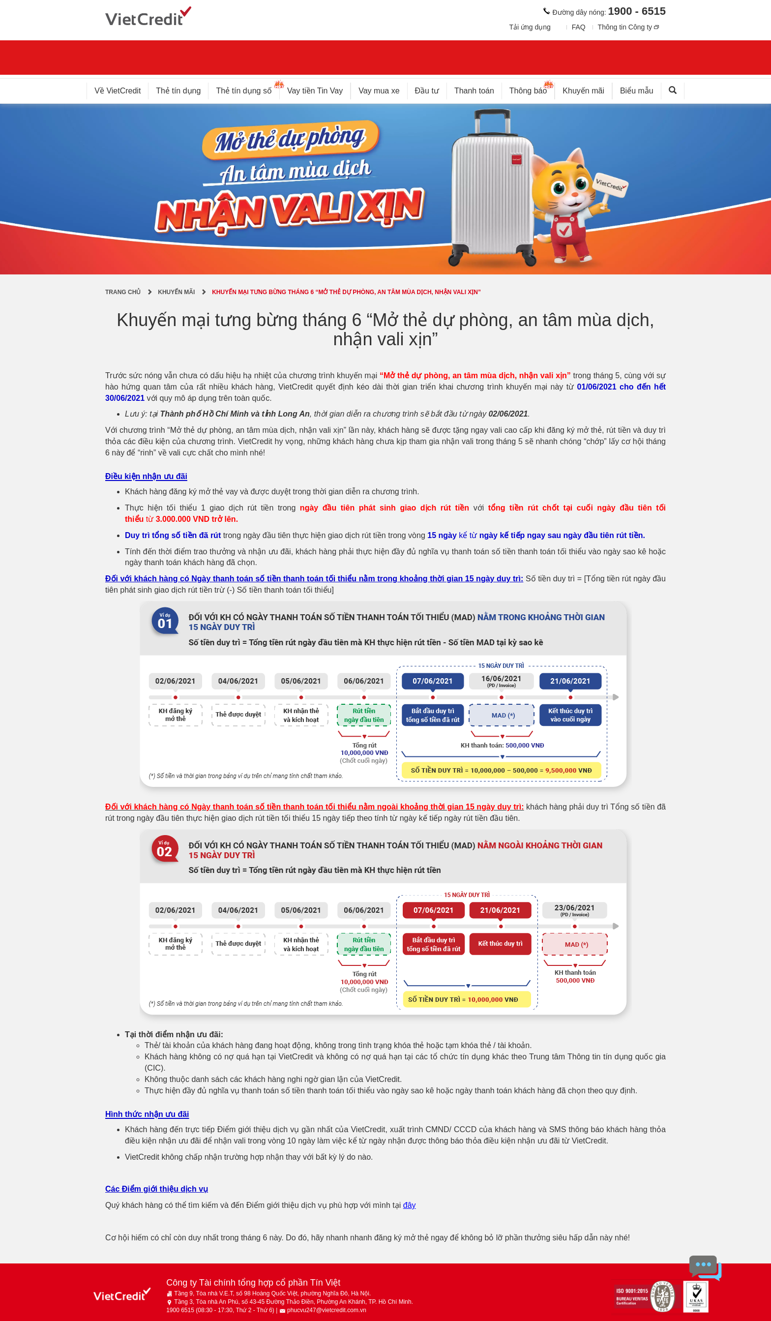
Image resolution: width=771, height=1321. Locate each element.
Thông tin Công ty (625, 27)
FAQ (579, 27)
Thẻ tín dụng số (247, 89)
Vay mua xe (378, 91)
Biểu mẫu (636, 91)
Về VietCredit (117, 91)
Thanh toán (474, 91)
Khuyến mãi (583, 91)
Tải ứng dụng (529, 27)
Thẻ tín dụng (178, 91)
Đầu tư (427, 91)
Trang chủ (123, 292)
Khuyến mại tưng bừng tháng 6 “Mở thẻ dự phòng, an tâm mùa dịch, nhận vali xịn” (346, 292)
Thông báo (532, 89)
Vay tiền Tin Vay (319, 89)
